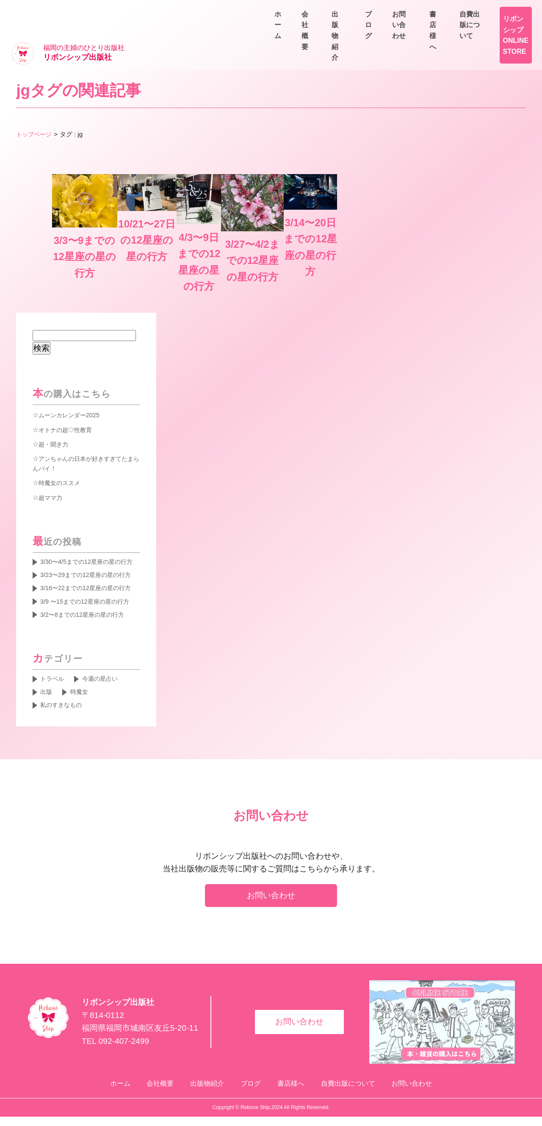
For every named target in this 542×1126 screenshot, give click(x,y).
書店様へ (440, 10)
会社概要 (359, 30)
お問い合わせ (508, 30)
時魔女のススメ (62, 431)
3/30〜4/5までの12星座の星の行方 (90, 516)
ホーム (315, 30)
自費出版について (501, 10)
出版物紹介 (410, 30)
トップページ (35, 107)
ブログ (457, 30)
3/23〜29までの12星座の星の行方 (89, 541)
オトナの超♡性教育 (69, 376)
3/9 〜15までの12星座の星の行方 (88, 593)
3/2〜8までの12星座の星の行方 (88, 613)
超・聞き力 (55, 390)
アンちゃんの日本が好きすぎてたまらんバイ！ (86, 411)
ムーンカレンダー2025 (73, 362)
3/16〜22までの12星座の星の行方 (89, 567)
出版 (47, 693)
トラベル (54, 678)
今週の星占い (106, 678)
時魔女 (83, 693)
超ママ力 (52, 445)
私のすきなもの (64, 707)
